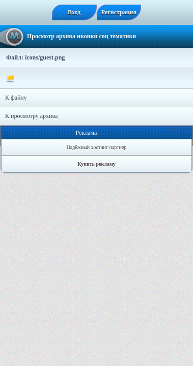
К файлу (16, 97)
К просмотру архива (31, 115)
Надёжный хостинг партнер (97, 147)
